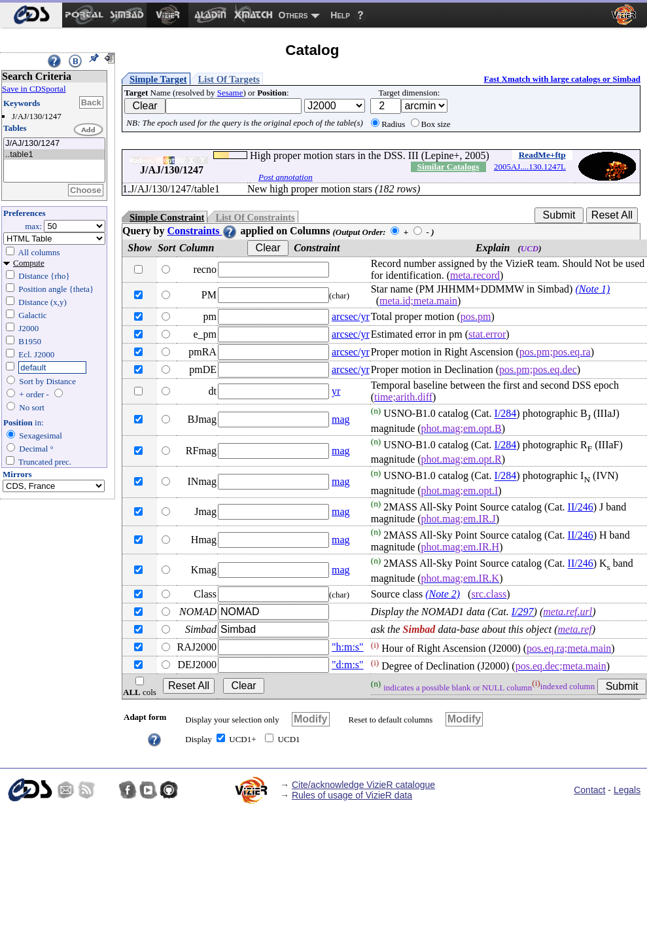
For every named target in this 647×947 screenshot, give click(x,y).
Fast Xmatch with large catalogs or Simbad (561, 79)
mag (341, 419)
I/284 (506, 414)
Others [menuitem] (293, 15)
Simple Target (158, 79)
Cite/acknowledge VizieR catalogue (363, 784)
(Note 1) (592, 289)
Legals (627, 790)
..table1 (54, 154)
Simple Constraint (167, 217)
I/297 (523, 611)
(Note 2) (442, 593)
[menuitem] (31, 15)
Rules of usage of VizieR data (352, 795)
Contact (589, 790)
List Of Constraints (254, 217)
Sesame (230, 93)
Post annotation (285, 177)
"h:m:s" (348, 646)
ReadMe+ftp (542, 155)
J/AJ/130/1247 (54, 143)
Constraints (202, 230)
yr (336, 391)
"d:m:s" (348, 664)
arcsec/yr (351, 316)
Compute (28, 263)
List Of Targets (229, 79)
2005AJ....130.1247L (530, 166)
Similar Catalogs (448, 166)
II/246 (580, 506)
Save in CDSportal (34, 89)
